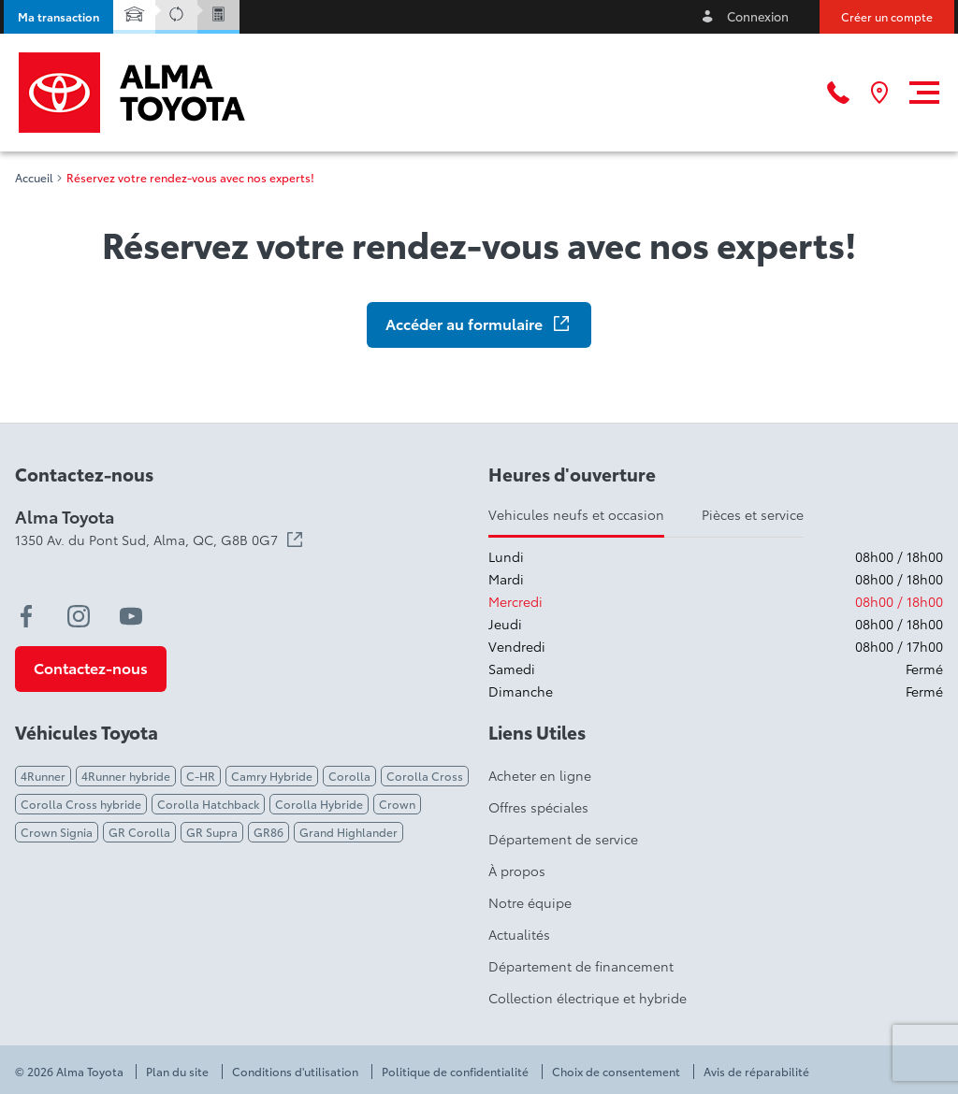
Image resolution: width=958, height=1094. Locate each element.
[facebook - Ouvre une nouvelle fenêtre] (26, 616)
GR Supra (212, 832)
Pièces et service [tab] (753, 514)
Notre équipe (530, 902)
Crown (397, 804)
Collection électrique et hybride (587, 997)
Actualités (519, 934)
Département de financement (581, 966)
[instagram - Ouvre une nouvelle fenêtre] (78, 616)
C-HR (200, 776)
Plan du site (177, 1071)
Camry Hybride (271, 776)
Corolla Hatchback (208, 804)
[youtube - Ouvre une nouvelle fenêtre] (131, 616)
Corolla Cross (424, 776)
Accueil (34, 177)
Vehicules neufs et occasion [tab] (576, 514)
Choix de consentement (616, 1071)
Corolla (349, 776)
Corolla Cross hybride (81, 804)
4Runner (43, 776)
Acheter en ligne (539, 775)
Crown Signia (57, 832)
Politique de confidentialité (455, 1071)
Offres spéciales (538, 807)
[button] (58, 17)
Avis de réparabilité (756, 1071)
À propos (516, 870)
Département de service (563, 838)
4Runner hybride (125, 776)
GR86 (268, 832)
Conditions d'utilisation (295, 1071)
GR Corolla (139, 832)
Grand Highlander (348, 832)
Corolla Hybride (319, 804)
